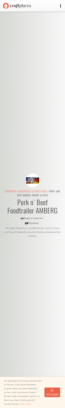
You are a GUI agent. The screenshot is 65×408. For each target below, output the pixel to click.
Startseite (10, 191)
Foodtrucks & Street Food (32, 191)
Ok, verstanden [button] (52, 392)
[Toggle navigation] (60, 5)
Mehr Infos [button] (25, 404)
